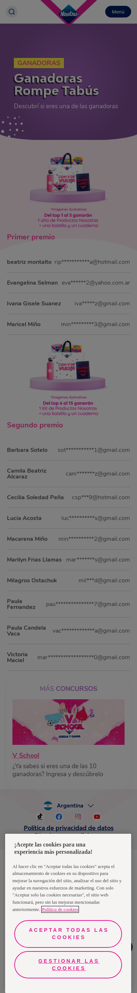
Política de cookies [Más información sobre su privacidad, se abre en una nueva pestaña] (60, 909)
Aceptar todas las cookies (69, 933)
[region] (68, 913)
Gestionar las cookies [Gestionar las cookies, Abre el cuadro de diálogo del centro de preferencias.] (68, 964)
